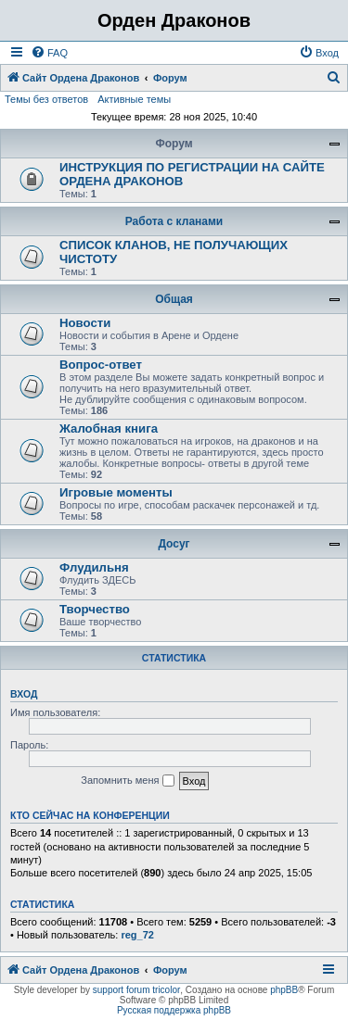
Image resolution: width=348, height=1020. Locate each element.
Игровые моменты (116, 492)
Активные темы (134, 99)
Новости (84, 323)
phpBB (284, 990)
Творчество (94, 609)
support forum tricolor (136, 990)
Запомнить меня (127, 780)
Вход (23, 693)
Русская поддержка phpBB (174, 1010)
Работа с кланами (174, 221)
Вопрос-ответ (100, 364)
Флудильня (94, 567)
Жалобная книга (108, 428)
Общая (174, 299)
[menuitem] (49, 53)
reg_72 (137, 934)
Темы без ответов (46, 99)
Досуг (173, 543)
